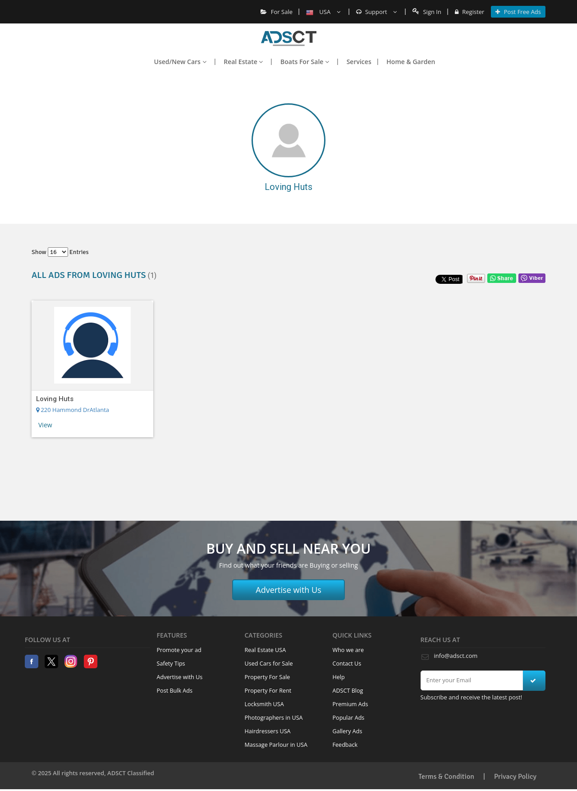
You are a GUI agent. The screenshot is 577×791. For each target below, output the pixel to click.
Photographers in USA (274, 718)
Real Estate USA (265, 650)
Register (469, 12)
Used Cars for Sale (269, 663)
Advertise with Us (288, 589)
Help (339, 677)
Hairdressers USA (268, 731)
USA (323, 12)
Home (288, 38)
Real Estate (243, 61)
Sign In (426, 12)
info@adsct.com (456, 656)
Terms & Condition (446, 776)
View (45, 425)
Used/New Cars (180, 61)
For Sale (277, 12)
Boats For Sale (304, 61)
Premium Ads (350, 704)
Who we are (348, 650)
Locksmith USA (264, 704)
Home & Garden (410, 61)
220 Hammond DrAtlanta (72, 410)
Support (376, 12)
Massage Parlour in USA (276, 745)
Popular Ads (349, 718)
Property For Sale (267, 677)
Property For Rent (268, 690)
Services (359, 61)
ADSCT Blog (348, 690)
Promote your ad (179, 650)
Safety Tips (171, 663)
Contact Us (347, 663)
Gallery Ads (347, 731)
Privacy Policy (515, 776)
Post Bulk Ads (175, 690)
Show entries (60, 252)
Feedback (345, 745)
